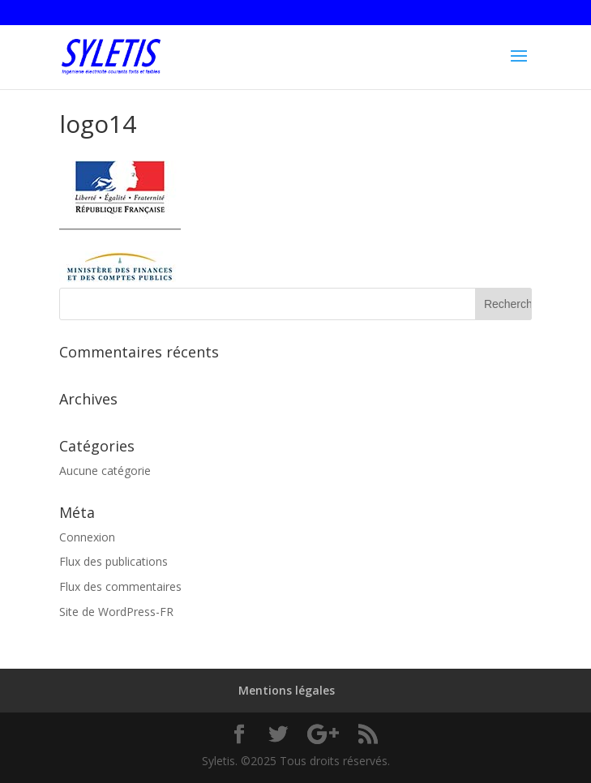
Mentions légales (286, 690)
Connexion (87, 537)
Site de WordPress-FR (116, 611)
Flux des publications (113, 561)
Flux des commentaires (120, 586)
